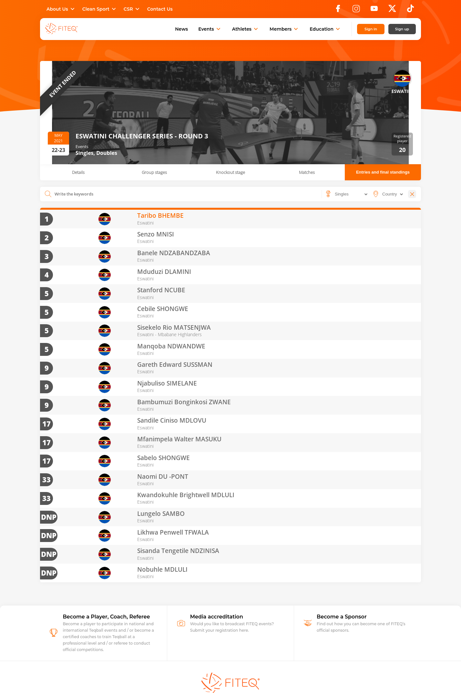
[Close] (412, 194)
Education (325, 29)
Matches (307, 172)
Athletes (245, 29)
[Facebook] (338, 10)
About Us (61, 9)
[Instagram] (356, 10)
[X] (392, 10)
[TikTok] (410, 10)
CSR (132, 9)
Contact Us (160, 9)
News (181, 29)
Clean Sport (99, 9)
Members (284, 29)
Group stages (154, 172)
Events (210, 29)
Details (78, 172)
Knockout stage (230, 172)
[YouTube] (374, 10)
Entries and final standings (383, 172)
